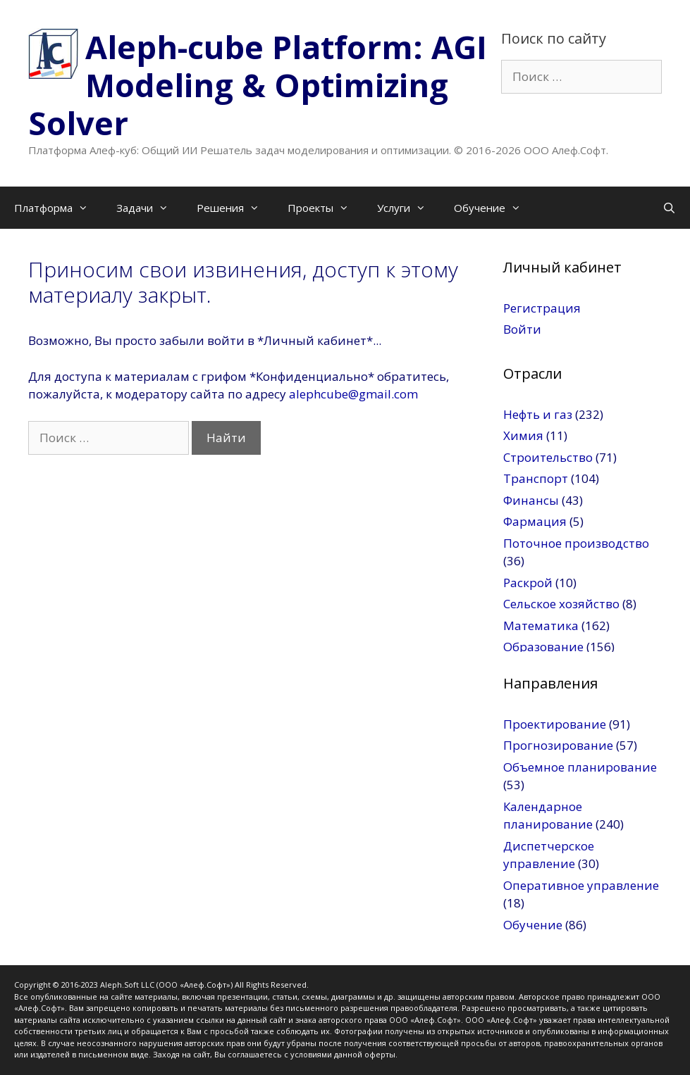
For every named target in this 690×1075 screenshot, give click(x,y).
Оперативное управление (581, 885)
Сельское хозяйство (561, 604)
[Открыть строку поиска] (669, 208)
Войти (522, 329)
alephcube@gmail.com (353, 394)
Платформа (58, 208)
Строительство (548, 457)
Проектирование (554, 724)
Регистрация (542, 308)
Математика (541, 625)
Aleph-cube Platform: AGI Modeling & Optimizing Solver (257, 84)
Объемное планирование (580, 767)
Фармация (535, 521)
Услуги (408, 208)
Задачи (149, 208)
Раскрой (528, 582)
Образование (543, 647)
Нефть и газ (537, 414)
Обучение (494, 208)
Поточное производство (576, 543)
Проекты (325, 208)
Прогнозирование (558, 745)
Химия (523, 435)
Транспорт (535, 478)
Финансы (531, 500)
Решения (235, 208)
